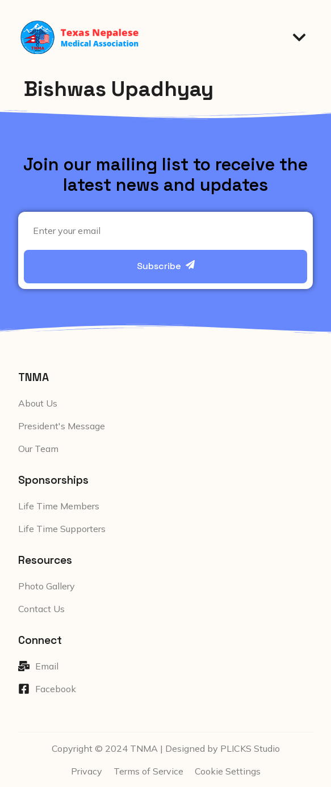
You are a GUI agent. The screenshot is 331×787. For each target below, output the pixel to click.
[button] (299, 37)
